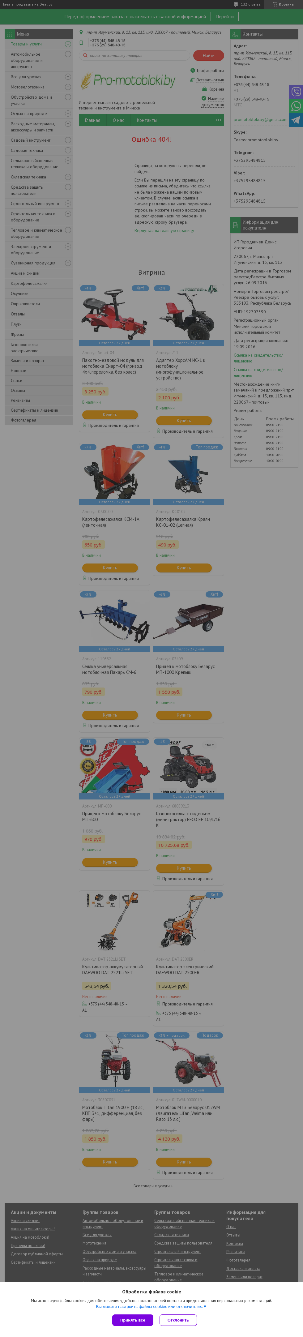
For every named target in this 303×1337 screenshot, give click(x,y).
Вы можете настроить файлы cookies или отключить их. (149, 1306)
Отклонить (178, 1320)
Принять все (132, 1320)
